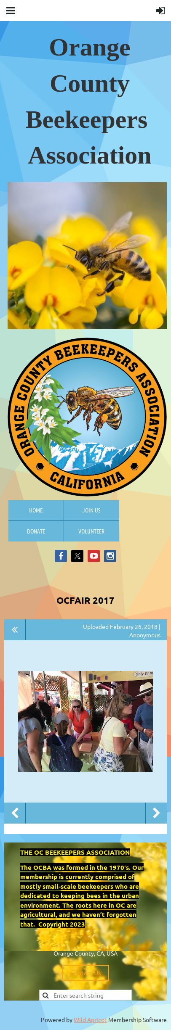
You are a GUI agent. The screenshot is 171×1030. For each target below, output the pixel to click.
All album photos (15, 629)
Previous (14, 813)
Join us (92, 510)
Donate (36, 531)
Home (36, 510)
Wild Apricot (90, 1019)
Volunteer (91, 531)
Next (156, 813)
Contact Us (85, 973)
